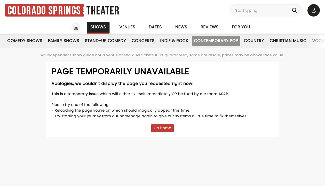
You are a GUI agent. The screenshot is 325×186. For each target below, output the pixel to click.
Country (254, 41)
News (181, 27)
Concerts (143, 41)
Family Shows (63, 41)
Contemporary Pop (216, 41)
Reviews (209, 27)
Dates (155, 27)
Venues (127, 27)
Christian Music (288, 41)
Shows (98, 27)
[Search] (295, 10)
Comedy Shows (24, 41)
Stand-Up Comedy (105, 41)
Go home (162, 127)
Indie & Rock (174, 41)
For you (241, 27)
